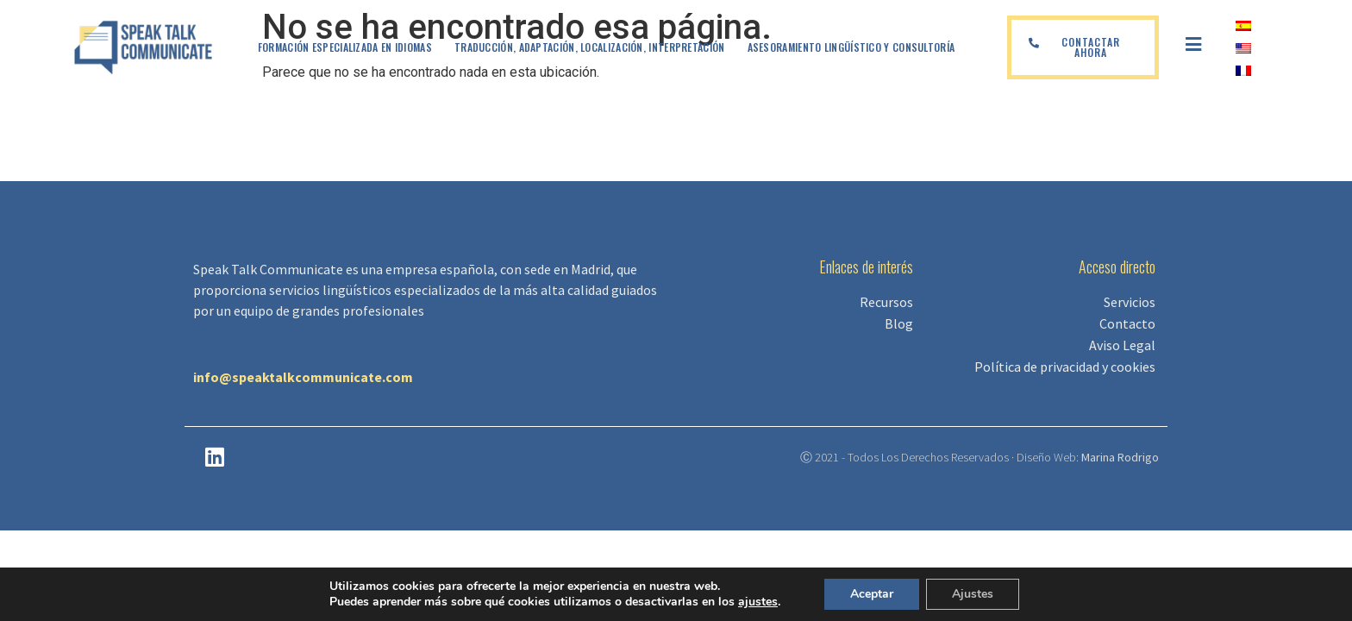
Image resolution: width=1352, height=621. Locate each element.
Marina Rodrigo (1120, 457)
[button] (1083, 47)
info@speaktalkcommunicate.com (303, 377)
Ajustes (972, 594)
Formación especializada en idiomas (345, 47)
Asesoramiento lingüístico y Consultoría (851, 47)
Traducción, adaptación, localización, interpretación (589, 47)
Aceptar (871, 594)
